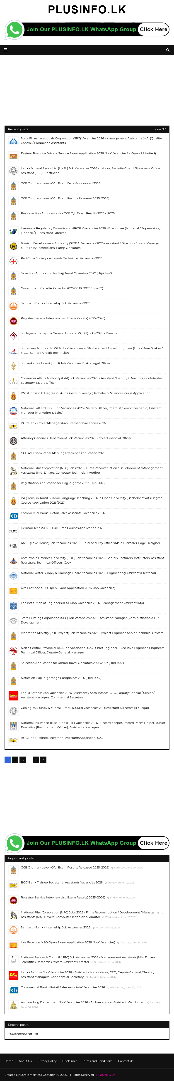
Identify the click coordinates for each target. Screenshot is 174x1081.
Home (9, 1061)
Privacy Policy (47, 1061)
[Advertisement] (87, 94)
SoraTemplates (30, 1074)
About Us (25, 1061)
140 (36, 760)
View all (159, 129)
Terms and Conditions (97, 1061)
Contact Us (125, 1061)
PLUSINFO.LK (105, 1074)
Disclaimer (69, 1061)
